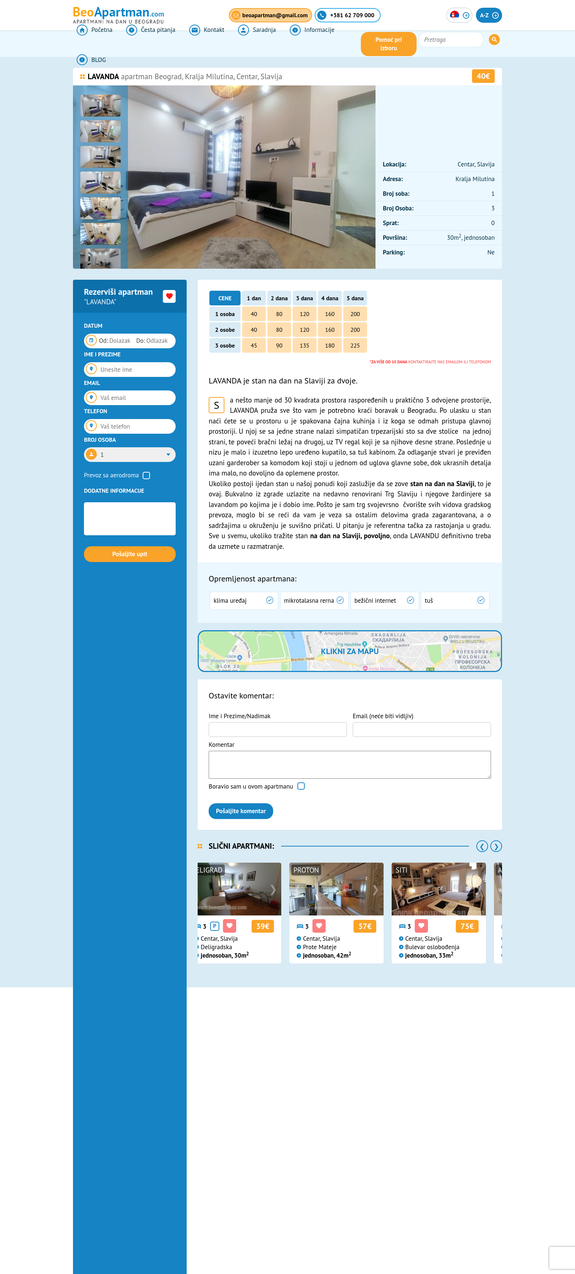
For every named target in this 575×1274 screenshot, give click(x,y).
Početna (91, 43)
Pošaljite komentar (241, 811)
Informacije (286, 43)
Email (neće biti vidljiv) (383, 716)
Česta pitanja (141, 43)
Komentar (221, 745)
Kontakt (191, 43)
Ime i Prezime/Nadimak (240, 716)
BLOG (331, 43)
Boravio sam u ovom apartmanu (251, 786)
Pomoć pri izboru (424, 44)
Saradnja (236, 43)
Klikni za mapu (349, 651)
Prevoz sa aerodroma (111, 475)
